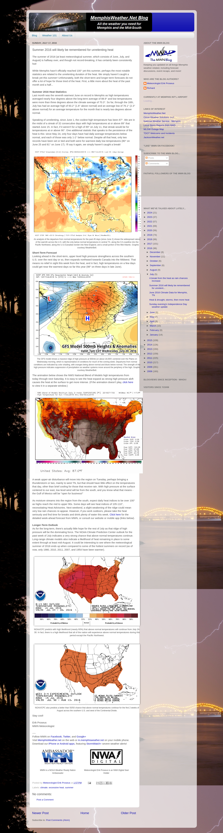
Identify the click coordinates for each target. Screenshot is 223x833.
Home (85, 813)
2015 (150, 340)
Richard (151, 88)
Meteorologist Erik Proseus (160, 83)
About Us (67, 35)
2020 (150, 230)
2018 (150, 239)
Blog (34, 35)
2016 (150, 248)
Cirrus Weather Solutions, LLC (159, 117)
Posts (150, 158)
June (152, 312)
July (152, 274)
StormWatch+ (94, 743)
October (154, 261)
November (155, 256)
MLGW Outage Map (154, 129)
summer (69, 787)
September (156, 265)
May (152, 317)
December (155, 252)
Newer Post (40, 813)
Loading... (149, 101)
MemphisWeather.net (49, 740)
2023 (150, 217)
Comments (152, 163)
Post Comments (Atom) (58, 820)
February (155, 330)
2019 (150, 235)
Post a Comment (45, 799)
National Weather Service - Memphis (162, 121)
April (152, 321)
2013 (150, 349)
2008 (150, 371)
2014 (150, 344)
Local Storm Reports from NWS (160, 125)
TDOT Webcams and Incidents (159, 133)
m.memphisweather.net (91, 740)
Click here (115, 514)
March (153, 325)
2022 (150, 221)
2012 (150, 353)
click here (128, 382)
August (154, 270)
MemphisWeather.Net (155, 113)
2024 (150, 212)
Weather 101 (49, 35)
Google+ (81, 736)
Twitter (66, 736)
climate (44, 787)
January (154, 334)
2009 (150, 367)
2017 (150, 243)
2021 (150, 226)
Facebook (56, 736)
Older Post (128, 813)
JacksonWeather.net (154, 137)
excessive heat (56, 787)
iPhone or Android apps (61, 743)
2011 (150, 358)
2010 (150, 362)
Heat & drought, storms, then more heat (169, 299)
